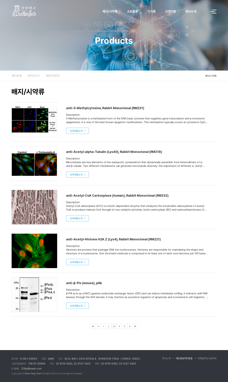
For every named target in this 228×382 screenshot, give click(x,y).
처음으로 (93, 326)
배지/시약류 (110, 11)
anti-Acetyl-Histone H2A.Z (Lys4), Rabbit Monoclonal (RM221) (113, 239)
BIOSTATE (53, 75)
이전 (98, 326)
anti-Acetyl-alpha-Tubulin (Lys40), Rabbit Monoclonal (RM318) (114, 152)
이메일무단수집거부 (207, 358)
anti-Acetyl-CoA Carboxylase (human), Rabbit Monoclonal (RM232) (117, 195)
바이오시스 (34, 75)
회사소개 (190, 11)
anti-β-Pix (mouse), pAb (84, 283)
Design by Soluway (72, 373)
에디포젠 (17, 75)
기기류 (151, 11)
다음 (130, 326)
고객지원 (170, 11)
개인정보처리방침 (184, 358)
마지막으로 (135, 326)
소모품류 (132, 11)
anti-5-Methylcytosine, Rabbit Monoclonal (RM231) (105, 108)
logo (33, 11)
